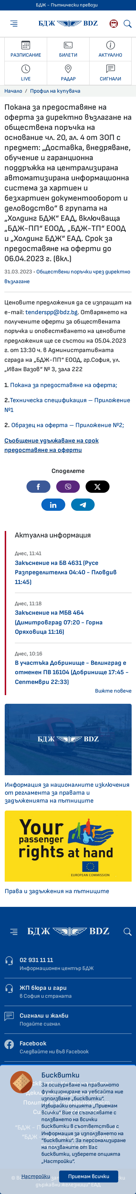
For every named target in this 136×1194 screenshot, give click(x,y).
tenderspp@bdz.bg (51, 312)
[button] (38, 486)
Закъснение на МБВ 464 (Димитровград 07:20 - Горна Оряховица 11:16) (59, 622)
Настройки (35, 1176)
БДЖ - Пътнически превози (67, 5)
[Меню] (13, 23)
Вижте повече (113, 691)
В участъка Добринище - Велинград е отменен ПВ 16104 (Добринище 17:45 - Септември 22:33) (72, 672)
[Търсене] (128, 24)
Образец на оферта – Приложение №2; (67, 425)
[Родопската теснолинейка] (114, 23)
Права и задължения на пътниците (57, 891)
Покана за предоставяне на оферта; (63, 385)
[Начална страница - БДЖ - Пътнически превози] (68, 931)
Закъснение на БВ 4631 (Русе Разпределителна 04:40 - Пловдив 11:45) (66, 572)
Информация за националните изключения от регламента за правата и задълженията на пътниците (67, 792)
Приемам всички (88, 1176)
